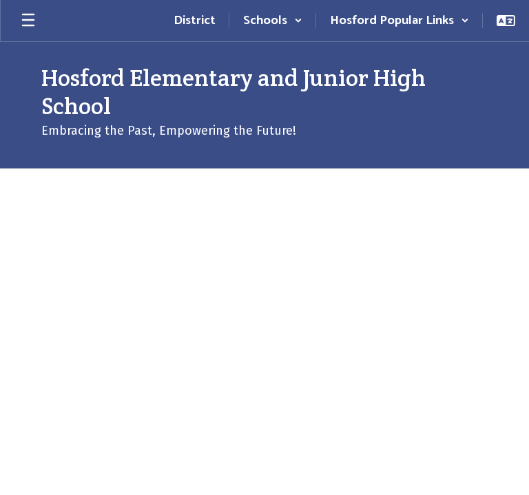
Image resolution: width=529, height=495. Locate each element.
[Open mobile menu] (28, 20)
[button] (272, 20)
